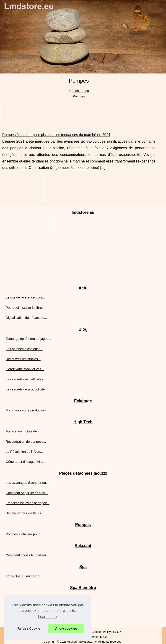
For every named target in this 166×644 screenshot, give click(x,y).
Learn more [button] (47, 617)
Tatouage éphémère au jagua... (28, 338)
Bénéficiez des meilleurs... (25, 513)
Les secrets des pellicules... (26, 379)
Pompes (79, 96)
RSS (116, 632)
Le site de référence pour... (25, 297)
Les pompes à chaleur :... (24, 349)
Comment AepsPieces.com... (27, 493)
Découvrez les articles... (23, 359)
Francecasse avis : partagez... (27, 503)
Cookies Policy (101, 632)
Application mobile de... (23, 431)
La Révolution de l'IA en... (24, 451)
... (102, 168)
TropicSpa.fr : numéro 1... (24, 576)
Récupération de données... (26, 441)
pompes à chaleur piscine (77, 168)
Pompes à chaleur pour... (24, 534)
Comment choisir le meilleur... (27, 555)
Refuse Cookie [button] (28, 628)
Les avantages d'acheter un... (27, 482)
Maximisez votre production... (27, 410)
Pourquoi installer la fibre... (25, 307)
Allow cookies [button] (66, 628)
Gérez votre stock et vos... (25, 369)
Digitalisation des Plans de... (26, 317)
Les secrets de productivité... (26, 389)
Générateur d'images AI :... (25, 461)
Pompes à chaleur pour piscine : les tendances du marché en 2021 (56, 135)
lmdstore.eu (80, 91)
